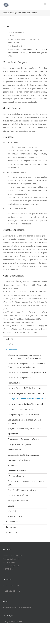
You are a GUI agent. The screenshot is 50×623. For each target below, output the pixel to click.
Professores (11, 527)
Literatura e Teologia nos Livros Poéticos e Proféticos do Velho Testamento (26, 365)
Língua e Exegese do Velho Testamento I (25, 388)
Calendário (10, 339)
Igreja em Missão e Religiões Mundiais (24, 428)
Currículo (10, 344)
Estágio (11, 506)
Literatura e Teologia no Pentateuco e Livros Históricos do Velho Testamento (24, 357)
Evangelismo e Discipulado (19, 444)
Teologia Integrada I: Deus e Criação (23, 414)
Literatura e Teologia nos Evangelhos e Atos (27, 372)
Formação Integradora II (18, 500)
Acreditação (11, 532)
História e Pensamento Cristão (21, 409)
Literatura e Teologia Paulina (20, 377)
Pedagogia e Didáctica (17, 471)
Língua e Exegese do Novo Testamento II (25, 404)
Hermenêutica (34, 52)
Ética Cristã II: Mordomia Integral (22, 490)
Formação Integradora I (18, 495)
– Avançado (12, 350)
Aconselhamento (15, 449)
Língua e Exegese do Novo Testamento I (28, 399)
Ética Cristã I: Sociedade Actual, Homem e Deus (26, 483)
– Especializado (14, 521)
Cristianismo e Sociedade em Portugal (24, 439)
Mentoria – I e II (15, 516)
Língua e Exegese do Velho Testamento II (26, 393)
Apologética (13, 434)
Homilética (12, 465)
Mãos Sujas (13, 511)
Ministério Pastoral (16, 476)
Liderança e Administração (19, 460)
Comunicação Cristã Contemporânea (23, 455)
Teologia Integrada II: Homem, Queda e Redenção (24, 421)
